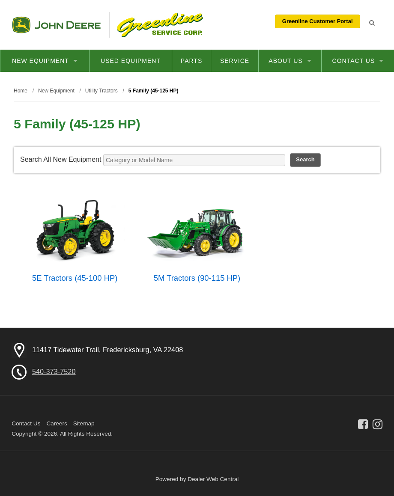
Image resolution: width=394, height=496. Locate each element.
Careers (56, 423)
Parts (191, 60)
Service (234, 60)
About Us (290, 60)
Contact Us (358, 60)
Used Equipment (131, 60)
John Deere (56, 24)
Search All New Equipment (60, 159)
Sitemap (84, 423)
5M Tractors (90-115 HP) (197, 277)
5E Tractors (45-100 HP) (74, 277)
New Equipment (45, 60)
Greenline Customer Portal (317, 21)
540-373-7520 (54, 371)
